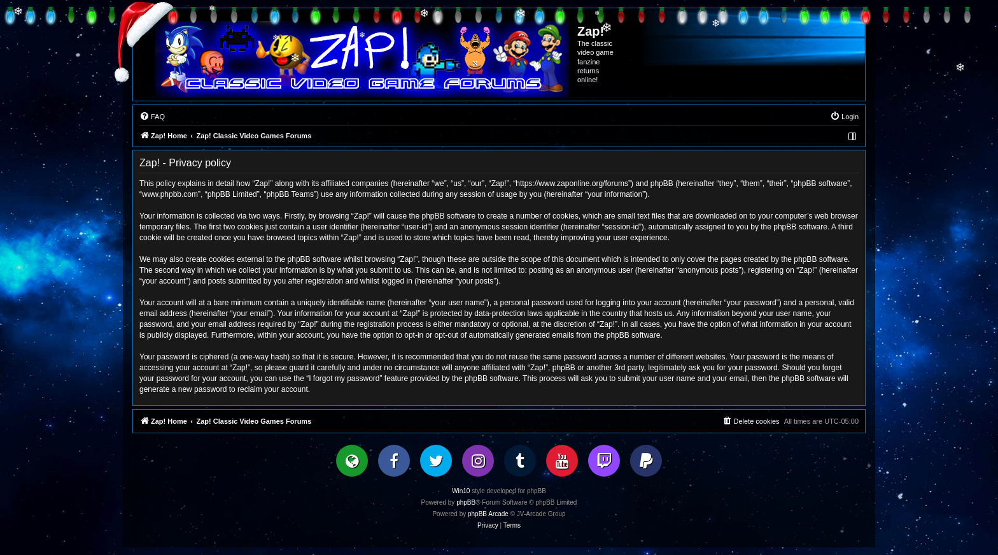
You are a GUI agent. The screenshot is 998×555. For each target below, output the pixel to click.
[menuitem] (152, 116)
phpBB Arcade (488, 513)
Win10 (461, 490)
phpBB (465, 502)
